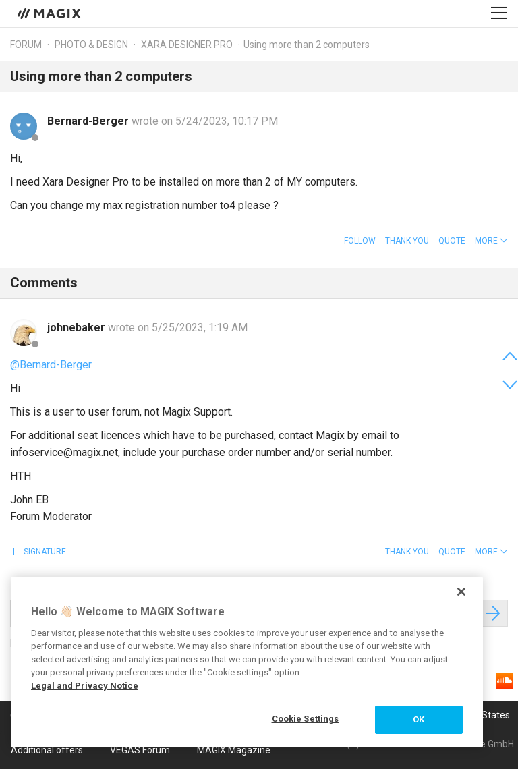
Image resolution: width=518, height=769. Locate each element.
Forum (26, 44)
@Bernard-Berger (51, 364)
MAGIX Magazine (233, 750)
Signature (44, 552)
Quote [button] (451, 241)
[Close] (461, 591)
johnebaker (77, 327)
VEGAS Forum (140, 750)
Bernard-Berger (89, 121)
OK (418, 719)
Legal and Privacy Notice (84, 686)
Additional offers (47, 750)
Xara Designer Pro (187, 44)
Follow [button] (360, 241)
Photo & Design (91, 44)
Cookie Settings (305, 719)
